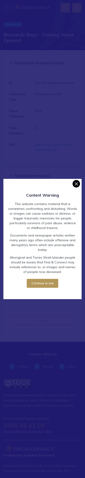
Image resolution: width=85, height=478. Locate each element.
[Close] (76, 184)
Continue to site (43, 283)
